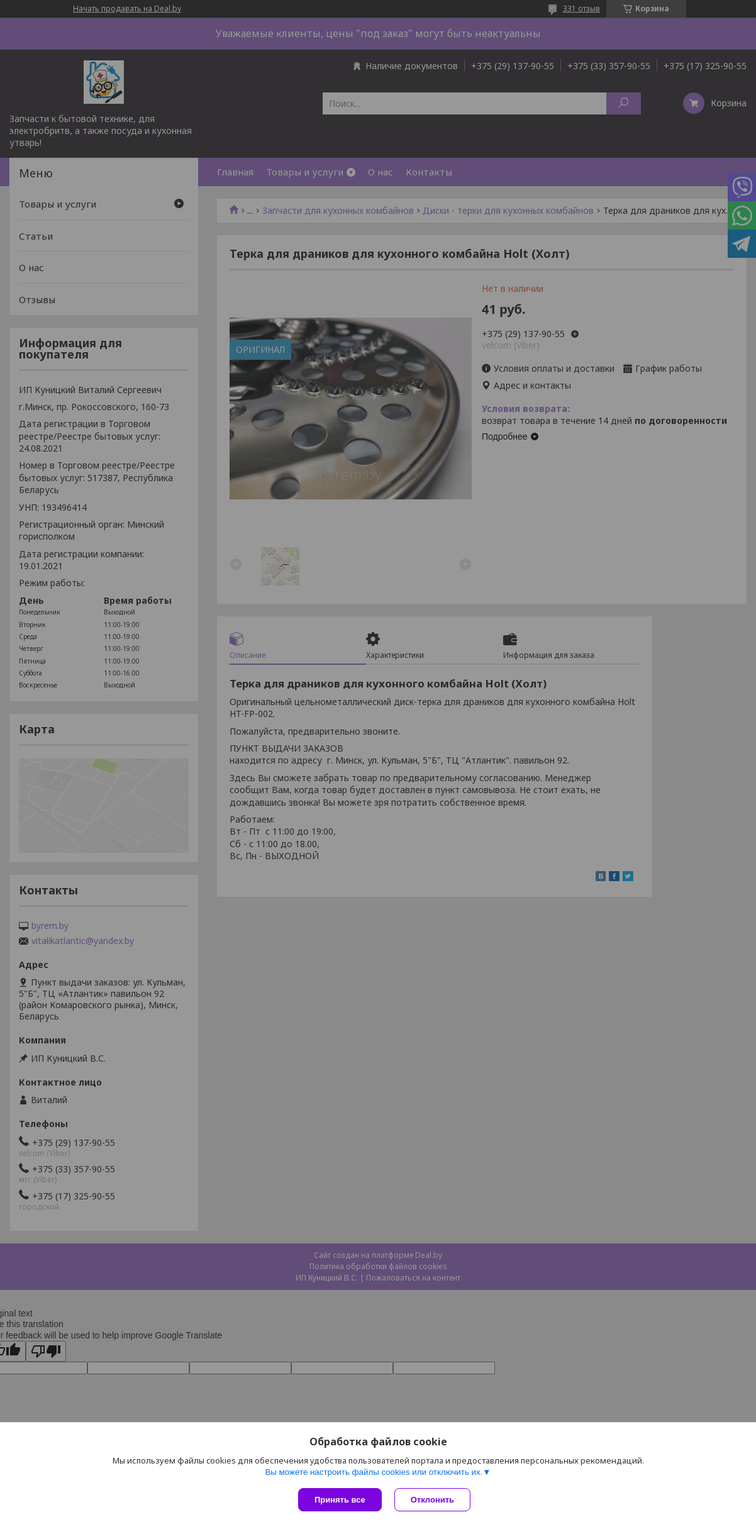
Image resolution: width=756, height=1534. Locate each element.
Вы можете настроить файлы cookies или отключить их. (373, 1472)
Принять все (339, 1499)
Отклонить (432, 1499)
